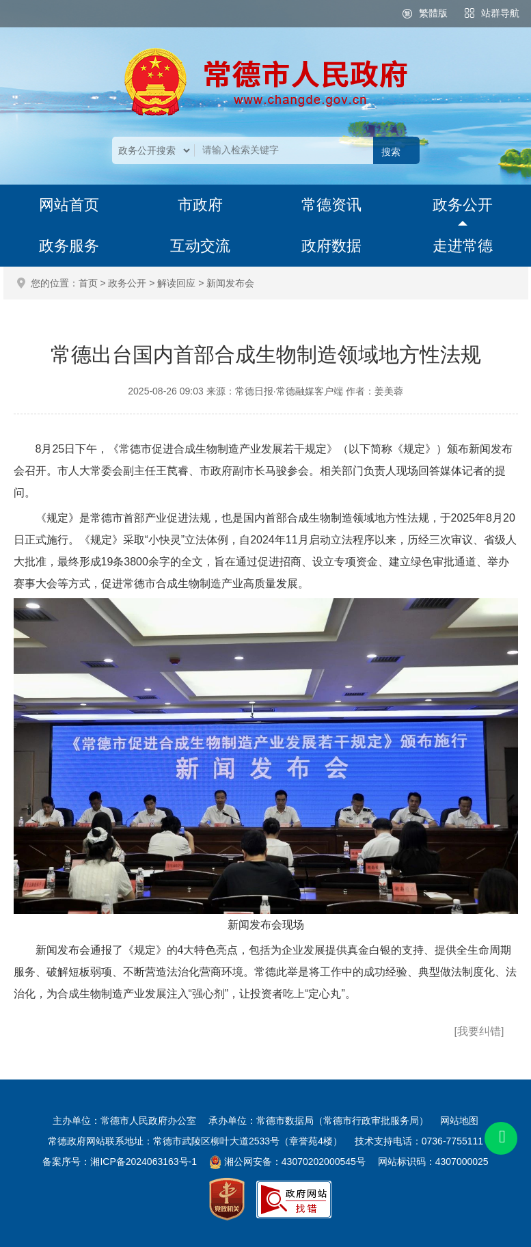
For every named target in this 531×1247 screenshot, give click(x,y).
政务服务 (69, 245)
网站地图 (459, 1120)
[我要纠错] (479, 1031)
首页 (88, 283)
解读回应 (176, 283)
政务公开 (463, 204)
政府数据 (331, 245)
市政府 (200, 204)
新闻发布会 (230, 283)
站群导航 (500, 13)
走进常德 (463, 245)
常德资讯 (331, 204)
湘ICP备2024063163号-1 (143, 1161)
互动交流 (200, 245)
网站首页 (69, 204)
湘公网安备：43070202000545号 (295, 1161)
